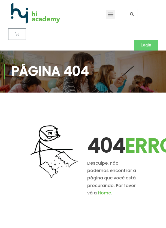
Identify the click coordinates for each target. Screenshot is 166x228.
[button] (110, 14)
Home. (105, 193)
